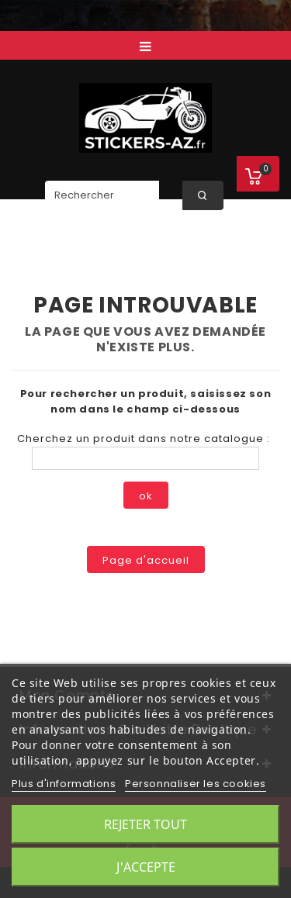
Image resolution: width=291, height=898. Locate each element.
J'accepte (145, 867)
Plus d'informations (64, 783)
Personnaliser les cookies (195, 783)
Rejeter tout (145, 824)
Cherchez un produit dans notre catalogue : (143, 438)
